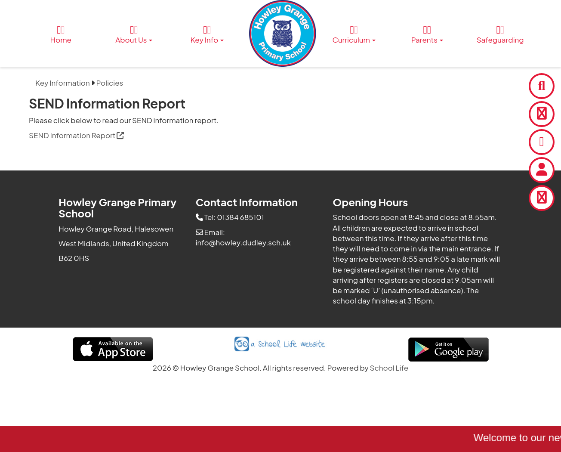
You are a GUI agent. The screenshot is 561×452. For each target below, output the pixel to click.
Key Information (62, 82)
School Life (389, 367)
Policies (109, 82)
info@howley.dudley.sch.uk (243, 242)
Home (61, 34)
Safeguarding (500, 34)
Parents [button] (427, 34)
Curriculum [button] (354, 34)
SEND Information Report (76, 135)
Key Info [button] (207, 34)
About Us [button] (133, 34)
